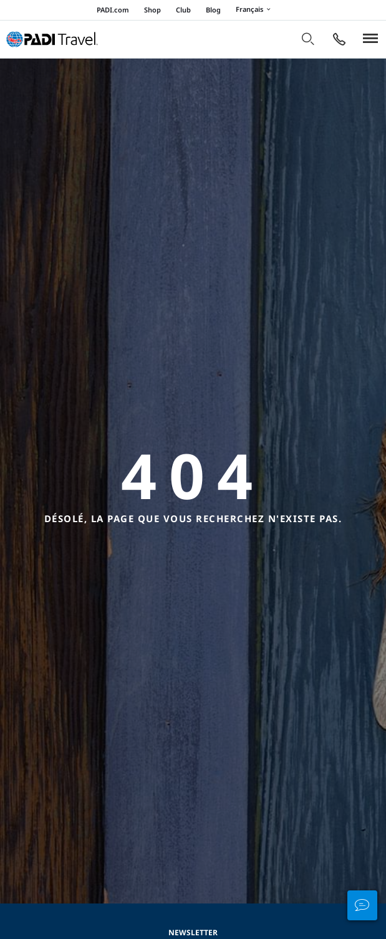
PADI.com (113, 9)
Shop (152, 9)
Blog (213, 9)
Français (255, 9)
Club (183, 9)
